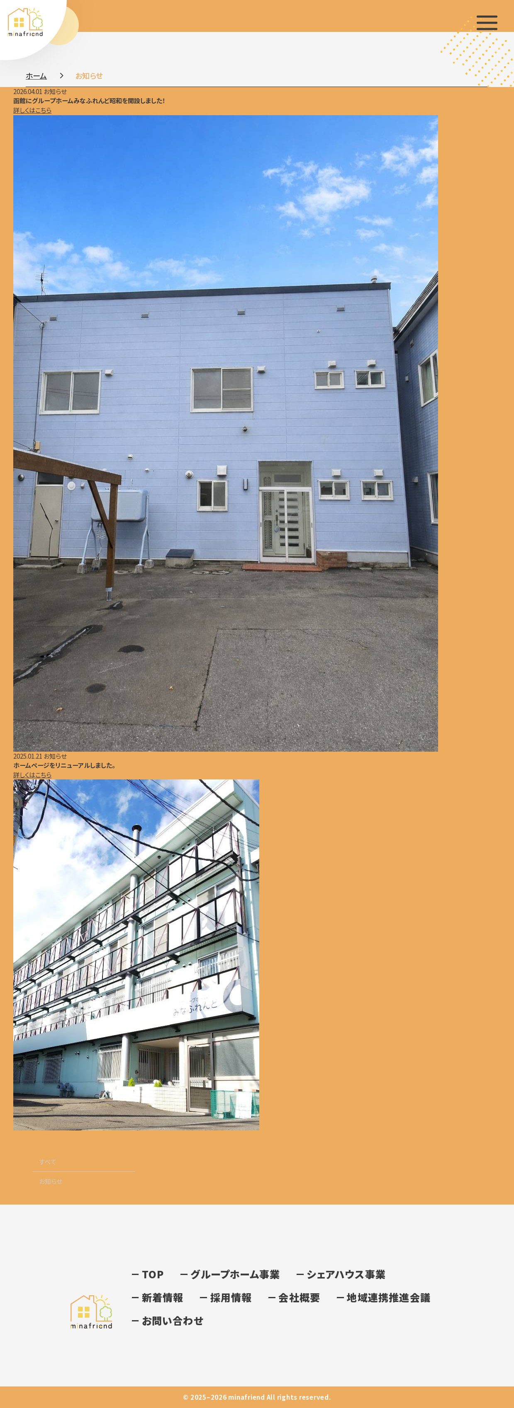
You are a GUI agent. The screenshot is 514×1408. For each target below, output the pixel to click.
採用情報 (231, 1297)
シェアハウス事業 (346, 1274)
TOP (153, 1274)
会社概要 (299, 1297)
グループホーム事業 (235, 1274)
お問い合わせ (172, 1320)
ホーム (36, 75)
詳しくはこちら (32, 110)
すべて (47, 1161)
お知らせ (50, 1181)
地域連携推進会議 (389, 1297)
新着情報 (163, 1297)
